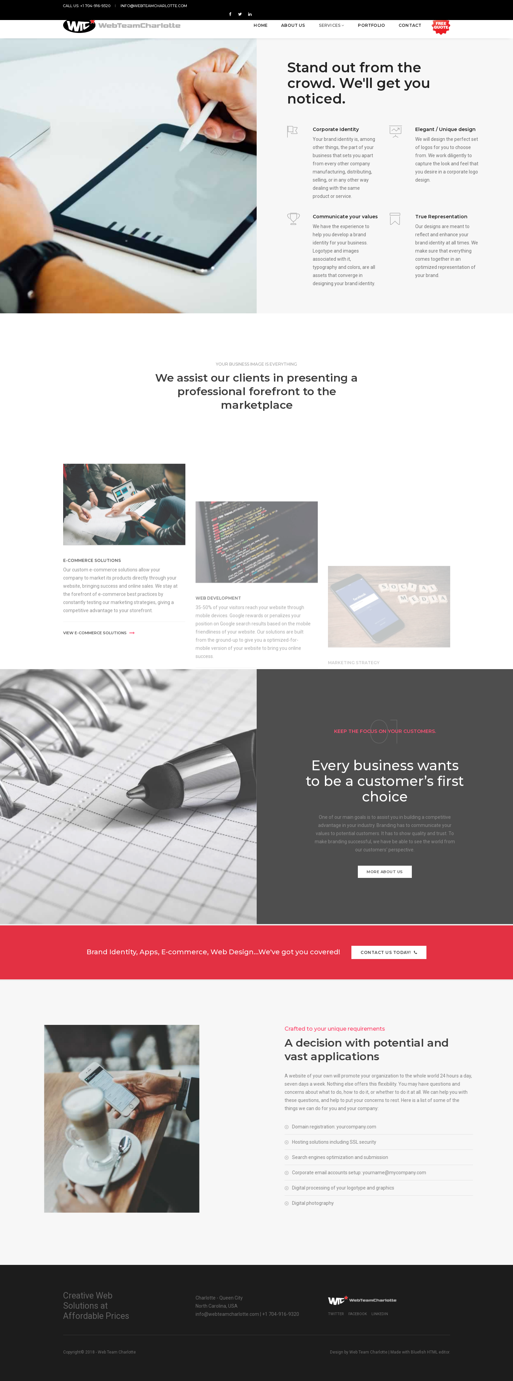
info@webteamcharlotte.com (154, 5)
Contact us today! (389, 952)
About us (293, 24)
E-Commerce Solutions (92, 643)
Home (261, 24)
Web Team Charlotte (368, 1352)
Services (331, 24)
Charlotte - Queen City (219, 1298)
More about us (385, 871)
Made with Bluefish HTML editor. (420, 1352)
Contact (409, 24)
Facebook (357, 1314)
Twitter (336, 1314)
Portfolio (371, 24)
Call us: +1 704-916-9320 (87, 5)
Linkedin (379, 1314)
